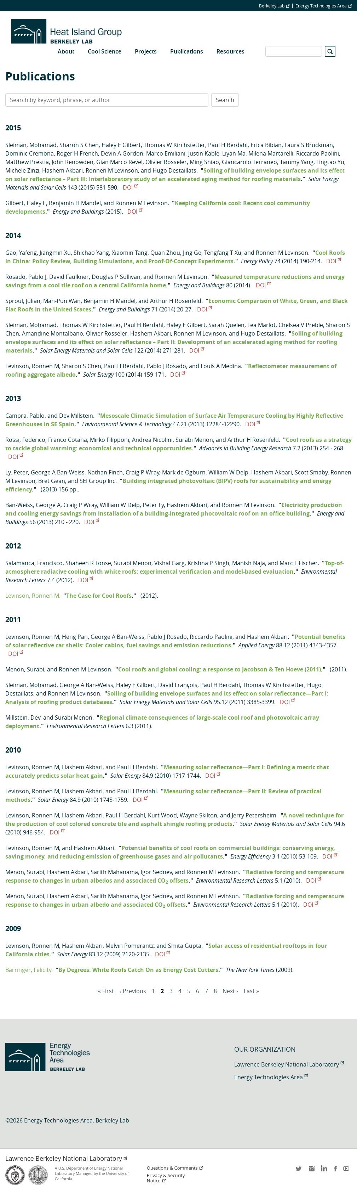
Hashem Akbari (62, 170)
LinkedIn (323, 1170)
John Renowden (72, 162)
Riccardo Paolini (317, 153)
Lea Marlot (261, 325)
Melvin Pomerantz (129, 946)
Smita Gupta (184, 946)
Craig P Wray (142, 472)
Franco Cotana (67, 440)
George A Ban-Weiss (58, 472)
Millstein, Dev (22, 717)
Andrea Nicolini (152, 440)
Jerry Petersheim (254, 815)
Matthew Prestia (27, 162)
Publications (186, 51)
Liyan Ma (234, 153)
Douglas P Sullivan (116, 277)
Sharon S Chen (79, 145)
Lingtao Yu (330, 162)
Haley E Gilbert (121, 145)
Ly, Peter (16, 472)
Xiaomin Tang (130, 253)
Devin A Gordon (122, 153)
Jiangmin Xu (55, 253)
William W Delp (228, 472)
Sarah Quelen (226, 325)
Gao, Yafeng (21, 253)
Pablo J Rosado (166, 366)
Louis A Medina (221, 366)
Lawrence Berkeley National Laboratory (289, 1064)
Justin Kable (203, 153)
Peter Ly (153, 505)
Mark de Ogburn (184, 472)
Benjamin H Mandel (75, 203)
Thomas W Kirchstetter (174, 145)
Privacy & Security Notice (166, 1178)
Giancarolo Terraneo (249, 162)
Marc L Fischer (299, 563)
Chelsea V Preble (300, 325)
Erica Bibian (266, 145)
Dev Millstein (76, 416)
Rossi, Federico (25, 440)
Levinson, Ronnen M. (33, 596)
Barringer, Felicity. (29, 970)
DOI (130, 187)
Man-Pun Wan (62, 301)
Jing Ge (192, 253)
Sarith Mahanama (114, 872)
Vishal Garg (169, 563)
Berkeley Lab (274, 6)
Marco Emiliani (165, 153)
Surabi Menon (194, 440)
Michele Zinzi (22, 170)
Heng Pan (75, 637)
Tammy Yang (296, 162)
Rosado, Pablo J (25, 277)
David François (177, 685)
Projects (146, 51)
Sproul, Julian (22, 301)
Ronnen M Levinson (112, 170)
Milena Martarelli (270, 153)
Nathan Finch (105, 472)
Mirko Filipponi (109, 440)
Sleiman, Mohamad (31, 145)
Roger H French (77, 153)
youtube (347, 1170)
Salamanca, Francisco (34, 563)
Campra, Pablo (25, 416)
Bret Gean (51, 481)
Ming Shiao (204, 162)
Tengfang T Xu (222, 253)
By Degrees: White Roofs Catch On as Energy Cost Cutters (138, 970)
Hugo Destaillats (174, 170)
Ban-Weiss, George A (33, 505)
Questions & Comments (175, 1168)
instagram (311, 1170)
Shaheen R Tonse (88, 563)
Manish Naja (248, 563)
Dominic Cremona (29, 153)
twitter (299, 1170)
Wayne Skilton (198, 815)
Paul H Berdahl (228, 145)
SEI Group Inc (97, 481)
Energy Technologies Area (323, 6)
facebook (335, 1170)
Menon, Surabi (24, 669)
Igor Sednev (156, 872)
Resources (230, 51)
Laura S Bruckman (308, 145)
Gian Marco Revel (119, 162)
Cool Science (104, 51)
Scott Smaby (311, 472)
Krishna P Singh (208, 563)
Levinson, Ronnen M (32, 366)
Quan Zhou (165, 253)
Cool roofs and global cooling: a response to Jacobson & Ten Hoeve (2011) (219, 669)
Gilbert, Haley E (25, 203)
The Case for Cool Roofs (99, 596)
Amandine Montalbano (52, 333)
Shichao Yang (91, 253)
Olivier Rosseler (166, 162)
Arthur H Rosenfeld (175, 301)
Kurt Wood (162, 815)
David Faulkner (69, 277)
